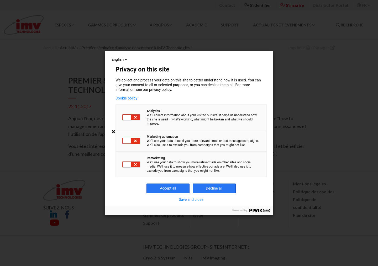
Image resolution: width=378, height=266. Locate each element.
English (120, 59)
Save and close (191, 199)
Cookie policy (126, 98)
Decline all (214, 188)
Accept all (168, 188)
